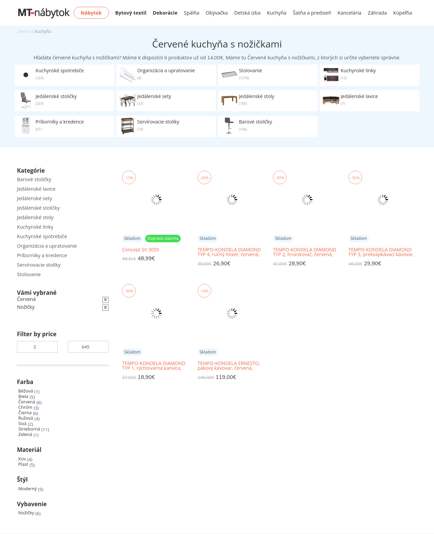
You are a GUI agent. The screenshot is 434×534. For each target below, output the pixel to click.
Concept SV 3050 (140, 249)
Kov (22, 459)
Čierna (25, 413)
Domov (24, 31)
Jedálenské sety (34, 198)
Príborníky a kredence (42, 255)
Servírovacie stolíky (38, 265)
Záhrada (377, 12)
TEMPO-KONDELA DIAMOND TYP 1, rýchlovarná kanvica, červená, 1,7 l (153, 366)
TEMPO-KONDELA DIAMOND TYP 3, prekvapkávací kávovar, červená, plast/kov (381, 252)
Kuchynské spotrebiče (42, 236)
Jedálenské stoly (35, 217)
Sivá (22, 423)
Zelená (25, 434)
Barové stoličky (34, 179)
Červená (26, 402)
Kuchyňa (277, 12)
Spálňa (191, 12)
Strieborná (29, 429)
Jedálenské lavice (36, 189)
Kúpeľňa (402, 12)
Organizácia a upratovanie (47, 246)
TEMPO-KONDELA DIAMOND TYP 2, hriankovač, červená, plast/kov (304, 252)
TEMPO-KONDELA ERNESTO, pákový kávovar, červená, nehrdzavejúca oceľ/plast (229, 366)
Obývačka (217, 12)
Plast (23, 464)
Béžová (25, 391)
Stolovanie (29, 274)
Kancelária (349, 12)
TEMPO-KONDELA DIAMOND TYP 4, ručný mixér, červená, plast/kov (229, 252)
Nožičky (26, 513)
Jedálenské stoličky (38, 208)
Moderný (27, 489)
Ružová (25, 418)
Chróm (25, 407)
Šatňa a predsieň (312, 12)
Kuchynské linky (35, 227)
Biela (23, 396)
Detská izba (247, 12)
